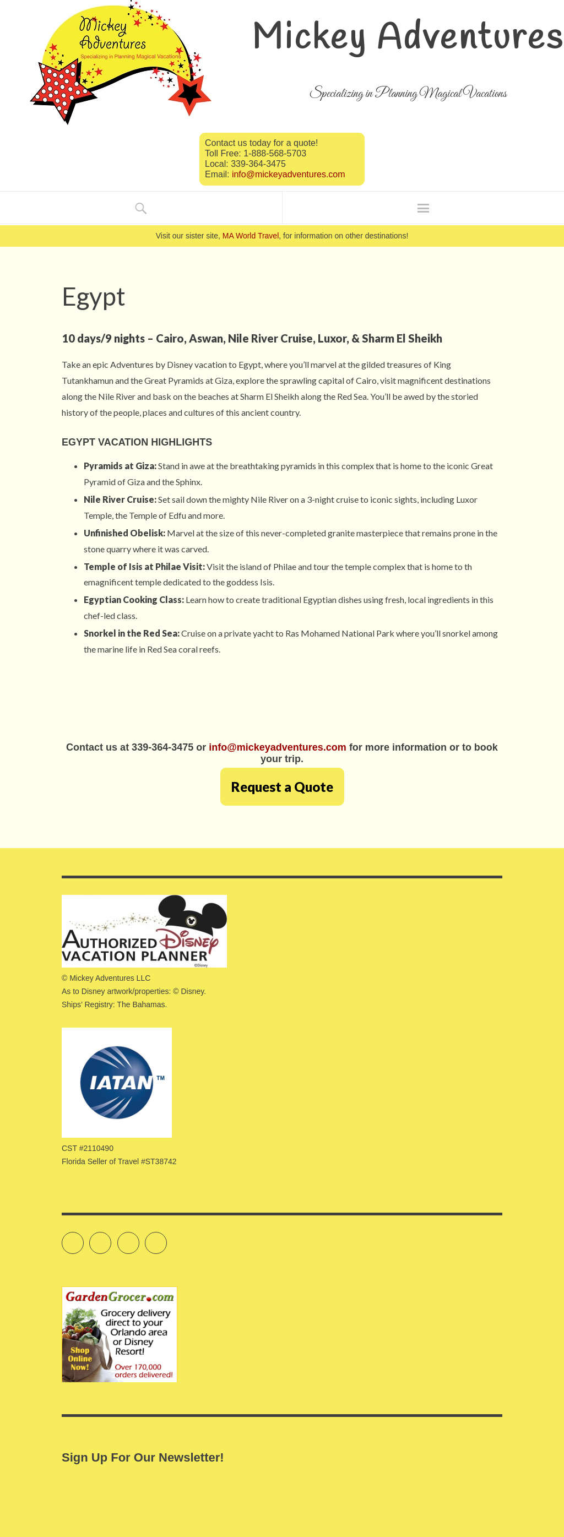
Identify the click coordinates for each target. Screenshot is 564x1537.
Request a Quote (282, 787)
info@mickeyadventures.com (288, 174)
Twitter (83, 1238)
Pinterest (166, 1238)
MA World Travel (251, 235)
